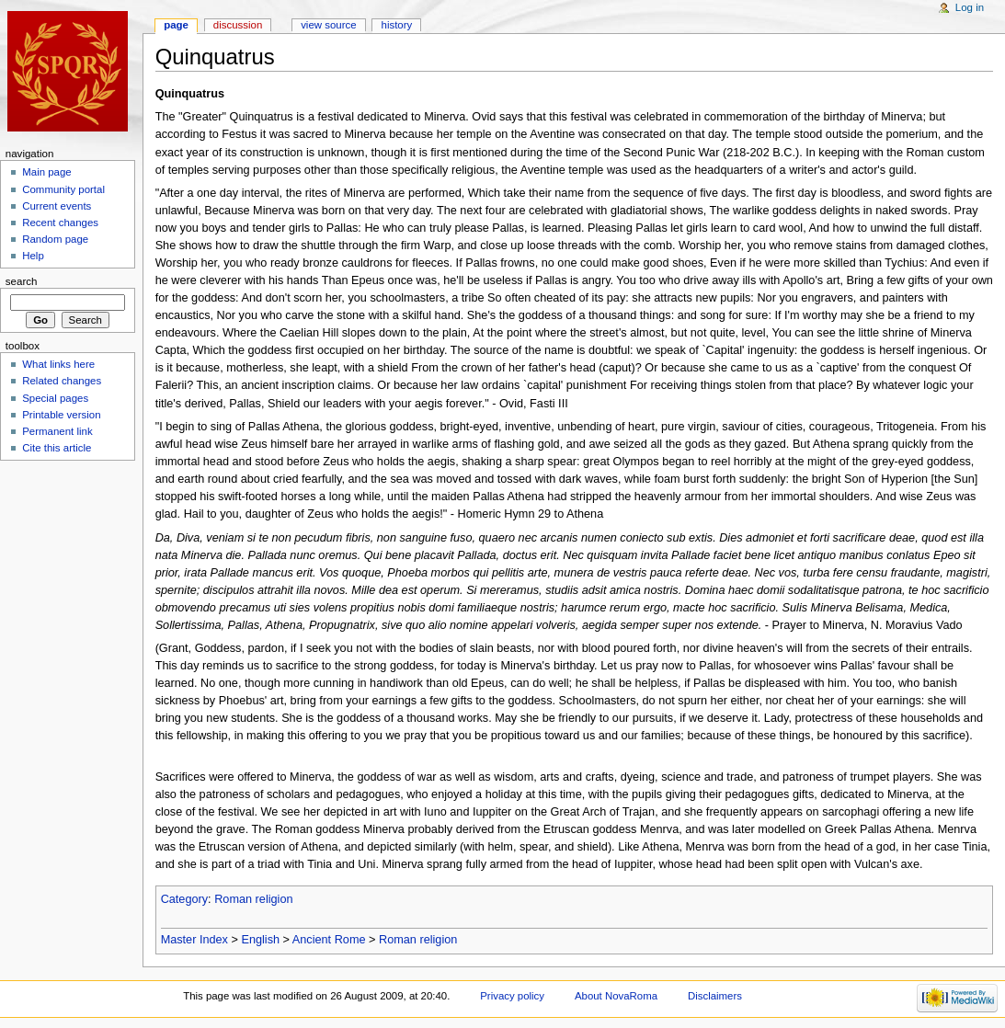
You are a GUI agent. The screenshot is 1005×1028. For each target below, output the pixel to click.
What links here (58, 364)
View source (328, 24)
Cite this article (56, 447)
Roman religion (253, 899)
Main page (47, 171)
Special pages (55, 398)
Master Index (194, 939)
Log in (969, 7)
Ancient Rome (329, 939)
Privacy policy (512, 995)
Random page (55, 239)
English (260, 939)
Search (22, 281)
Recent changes (60, 222)
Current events (56, 205)
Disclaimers (715, 995)
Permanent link (57, 431)
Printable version (61, 414)
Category (184, 899)
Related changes (61, 380)
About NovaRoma (616, 995)
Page (176, 24)
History (397, 24)
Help (33, 255)
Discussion (237, 24)
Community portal (63, 189)
